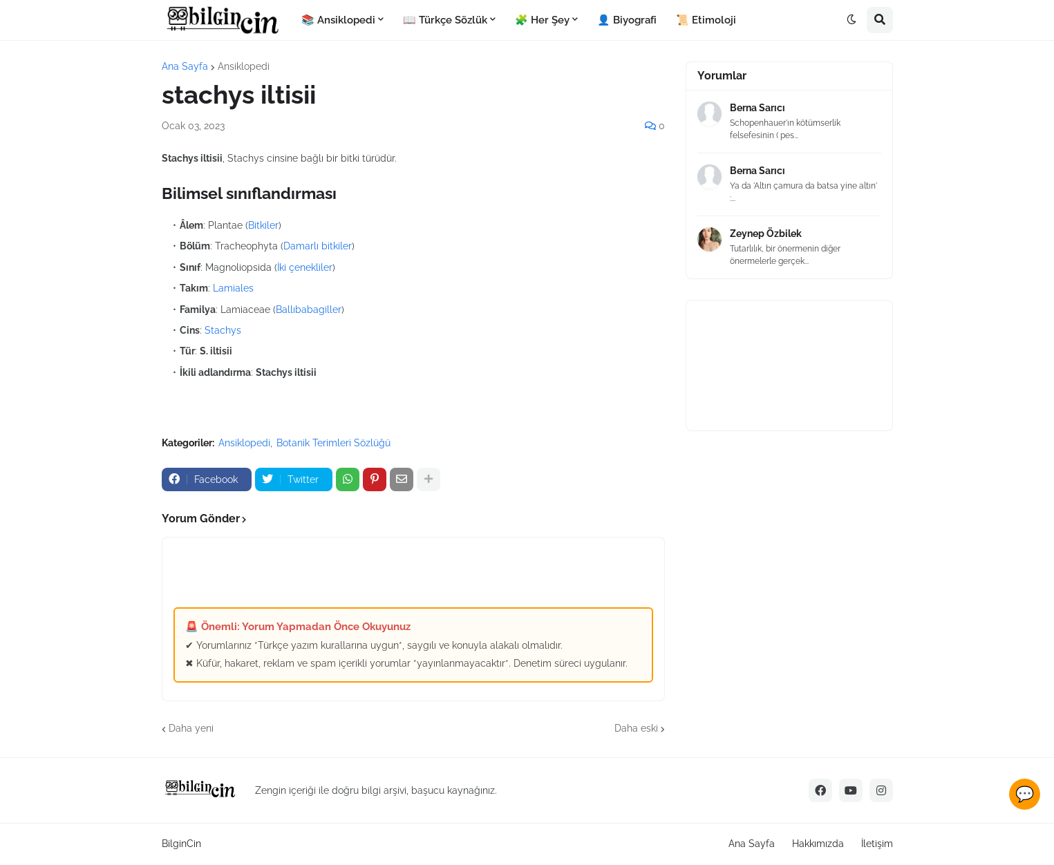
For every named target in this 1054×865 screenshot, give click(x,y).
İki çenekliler (304, 267)
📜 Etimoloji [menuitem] (706, 20)
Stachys (223, 330)
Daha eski (636, 728)
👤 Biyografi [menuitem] (627, 20)
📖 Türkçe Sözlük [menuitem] (445, 20)
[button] (851, 20)
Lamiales (233, 288)
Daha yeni (191, 728)
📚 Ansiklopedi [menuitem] (338, 20)
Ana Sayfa (185, 66)
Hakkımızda (818, 843)
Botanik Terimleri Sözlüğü (333, 442)
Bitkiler (263, 225)
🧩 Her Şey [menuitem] (542, 20)
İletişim (877, 843)
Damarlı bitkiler (317, 245)
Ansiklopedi (244, 66)
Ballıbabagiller (308, 309)
